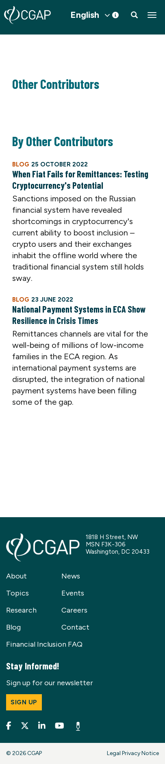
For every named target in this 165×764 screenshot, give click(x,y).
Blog (13, 627)
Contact (75, 627)
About (16, 576)
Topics (17, 593)
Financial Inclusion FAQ (44, 644)
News (70, 576)
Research (21, 610)
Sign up (24, 702)
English (84, 15)
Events (72, 593)
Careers (74, 610)
